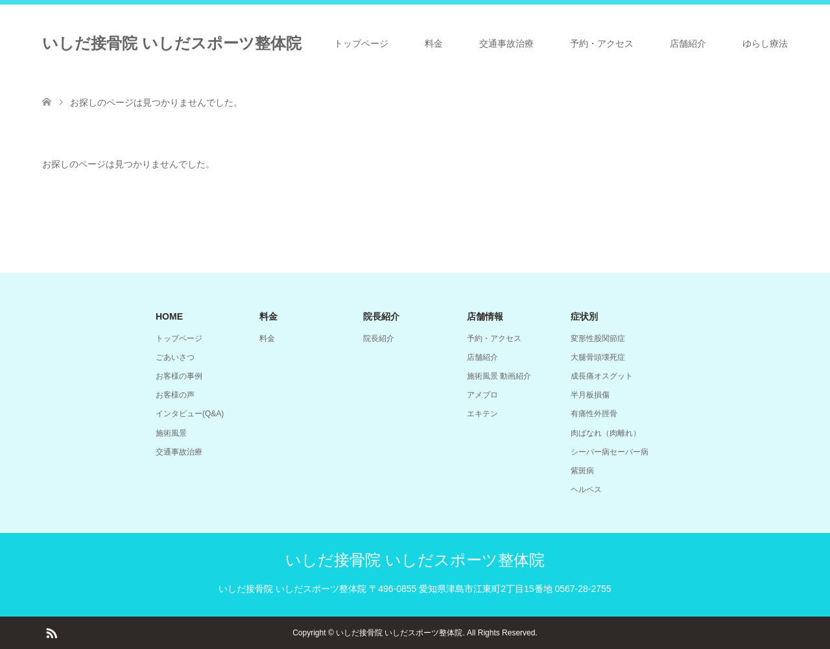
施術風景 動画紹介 (499, 376)
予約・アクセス (602, 43)
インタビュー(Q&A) (190, 413)
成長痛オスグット (602, 376)
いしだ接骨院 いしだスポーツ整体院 (172, 43)
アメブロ (482, 394)
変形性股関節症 (598, 338)
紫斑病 (582, 470)
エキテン (482, 413)
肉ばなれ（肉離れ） (606, 433)
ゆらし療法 (765, 43)
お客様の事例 (179, 376)
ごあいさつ (175, 357)
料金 (434, 43)
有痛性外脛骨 (594, 413)
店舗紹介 (688, 43)
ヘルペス (586, 489)
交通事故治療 (506, 43)
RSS (51, 632)
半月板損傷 (590, 394)
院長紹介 (378, 338)
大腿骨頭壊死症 (598, 357)
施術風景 (171, 433)
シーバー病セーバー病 (609, 451)
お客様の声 (175, 394)
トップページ (361, 43)
